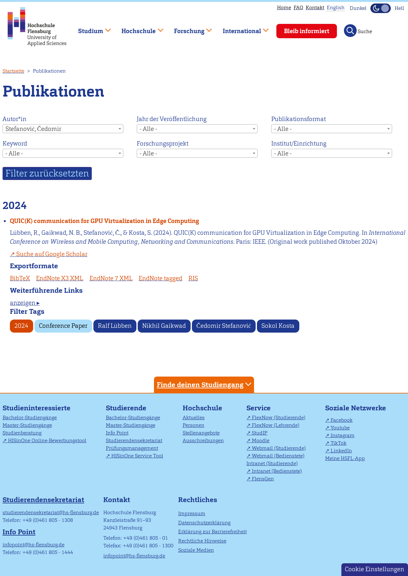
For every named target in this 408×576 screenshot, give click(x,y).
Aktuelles (194, 417)
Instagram (342, 435)
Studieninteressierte (36, 408)
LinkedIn (341, 450)
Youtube (340, 427)
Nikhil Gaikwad (164, 326)
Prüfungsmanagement (132, 448)
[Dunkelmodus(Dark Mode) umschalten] (380, 8)
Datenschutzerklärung (204, 522)
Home (284, 7)
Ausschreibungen (203, 440)
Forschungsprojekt (162, 144)
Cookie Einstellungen (374, 569)
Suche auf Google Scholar (51, 254)
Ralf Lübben (115, 326)
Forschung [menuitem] (188, 28)
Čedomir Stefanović (223, 326)
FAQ (298, 7)
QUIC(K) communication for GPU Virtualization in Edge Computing (104, 221)
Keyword (15, 144)
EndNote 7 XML (111, 278)
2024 (21, 326)
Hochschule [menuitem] (138, 28)
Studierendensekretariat (134, 440)
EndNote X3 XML (59, 278)
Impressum (191, 513)
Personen (193, 425)
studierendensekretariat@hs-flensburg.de (51, 512)
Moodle (260, 440)
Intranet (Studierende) (272, 463)
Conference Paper (63, 326)
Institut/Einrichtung (298, 144)
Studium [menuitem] (90, 28)
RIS (193, 278)
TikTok (338, 443)
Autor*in (14, 119)
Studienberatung (22, 432)
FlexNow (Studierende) (278, 417)
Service (258, 408)
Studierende (126, 408)
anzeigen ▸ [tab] (25, 303)
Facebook (342, 420)
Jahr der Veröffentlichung (172, 119)
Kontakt (315, 7)
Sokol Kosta (278, 326)
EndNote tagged (160, 278)
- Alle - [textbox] (148, 129)
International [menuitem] (241, 28)
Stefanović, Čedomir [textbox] (33, 129)
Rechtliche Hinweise (202, 540)
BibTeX (20, 278)
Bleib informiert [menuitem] (306, 31)
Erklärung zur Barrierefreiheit (212, 531)
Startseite (13, 71)
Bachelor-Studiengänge (30, 417)
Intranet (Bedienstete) (277, 471)
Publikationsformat (298, 119)
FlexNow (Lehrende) (275, 425)
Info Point (117, 432)
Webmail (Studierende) (279, 448)
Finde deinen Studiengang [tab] (205, 384)
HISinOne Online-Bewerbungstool (47, 440)
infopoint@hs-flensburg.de (33, 544)
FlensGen (263, 478)
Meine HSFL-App (345, 458)
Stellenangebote (201, 432)
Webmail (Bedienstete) (278, 455)
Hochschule (202, 408)
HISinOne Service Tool (137, 455)
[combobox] (63, 128)
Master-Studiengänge (27, 425)
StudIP (259, 432)
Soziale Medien (196, 550)
